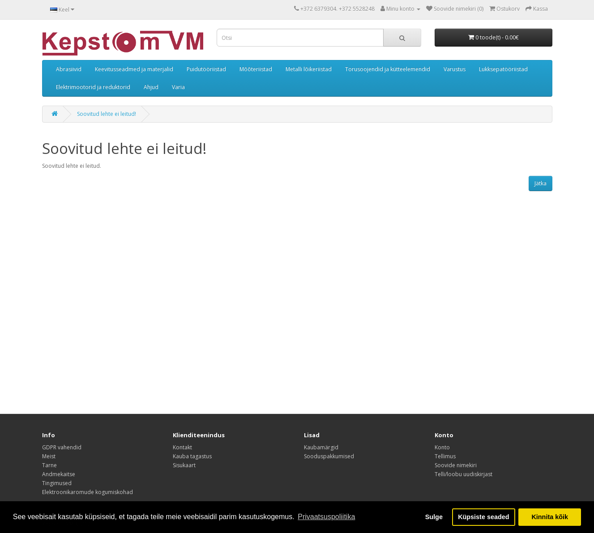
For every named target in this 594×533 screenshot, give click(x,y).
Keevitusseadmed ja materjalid (134, 69)
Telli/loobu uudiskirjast (463, 474)
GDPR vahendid (61, 447)
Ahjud (151, 87)
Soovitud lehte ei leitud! (106, 114)
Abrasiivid (68, 69)
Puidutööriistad (206, 69)
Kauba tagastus (192, 456)
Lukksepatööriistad (503, 69)
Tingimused (57, 483)
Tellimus (445, 456)
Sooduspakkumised (329, 456)
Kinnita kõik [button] (549, 516)
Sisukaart (184, 465)
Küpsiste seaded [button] (483, 516)
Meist (49, 456)
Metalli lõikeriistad (309, 69)
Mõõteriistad (255, 69)
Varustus (455, 69)
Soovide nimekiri (456, 465)
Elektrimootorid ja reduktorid (93, 87)
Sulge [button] (434, 516)
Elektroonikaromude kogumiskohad (87, 492)
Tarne (49, 465)
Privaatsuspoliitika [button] (326, 516)
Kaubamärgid (321, 447)
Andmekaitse (58, 474)
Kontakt (182, 447)
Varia (178, 87)
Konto (442, 447)
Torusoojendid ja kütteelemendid (387, 69)
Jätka (540, 183)
